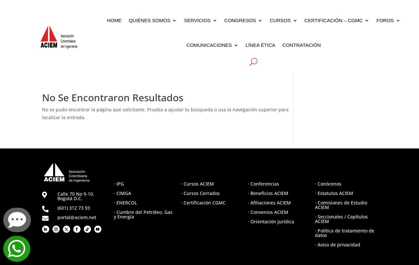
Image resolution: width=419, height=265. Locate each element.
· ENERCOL (125, 203)
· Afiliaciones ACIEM (269, 203)
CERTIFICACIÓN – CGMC (334, 20)
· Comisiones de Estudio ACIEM (341, 205)
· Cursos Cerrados (200, 193)
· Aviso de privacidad (337, 245)
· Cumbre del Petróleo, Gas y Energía (143, 214)
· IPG (119, 184)
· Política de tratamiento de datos (344, 233)
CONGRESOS (240, 20)
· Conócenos (328, 184)
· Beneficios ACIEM (268, 193)
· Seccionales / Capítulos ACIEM (341, 219)
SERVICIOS (197, 20)
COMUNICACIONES (209, 45)
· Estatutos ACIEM (334, 193)
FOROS (385, 20)
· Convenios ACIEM (268, 212)
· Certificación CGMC (203, 203)
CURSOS (280, 20)
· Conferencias (263, 184)
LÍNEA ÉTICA (260, 45)
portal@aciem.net (76, 217)
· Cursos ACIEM (197, 184)
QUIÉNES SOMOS (150, 20)
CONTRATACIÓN (301, 45)
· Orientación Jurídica (271, 221)
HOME (114, 20)
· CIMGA (122, 193)
